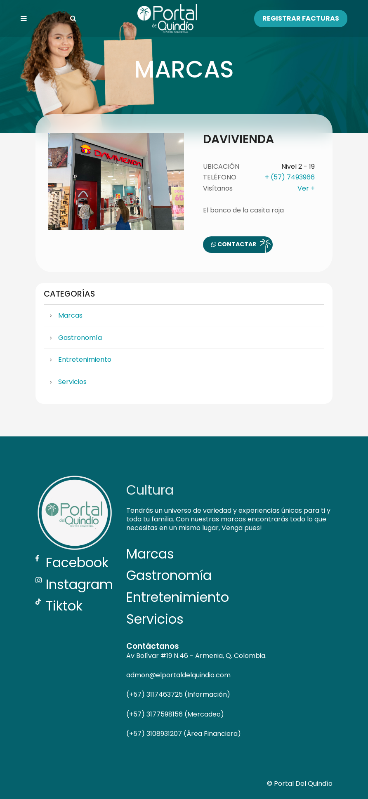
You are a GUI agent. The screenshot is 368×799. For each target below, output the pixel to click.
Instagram (74, 584)
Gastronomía (80, 337)
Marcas (70, 315)
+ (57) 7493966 (290, 177)
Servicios (72, 382)
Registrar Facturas (300, 18)
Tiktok (59, 605)
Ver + (306, 188)
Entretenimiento (84, 359)
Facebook (72, 562)
